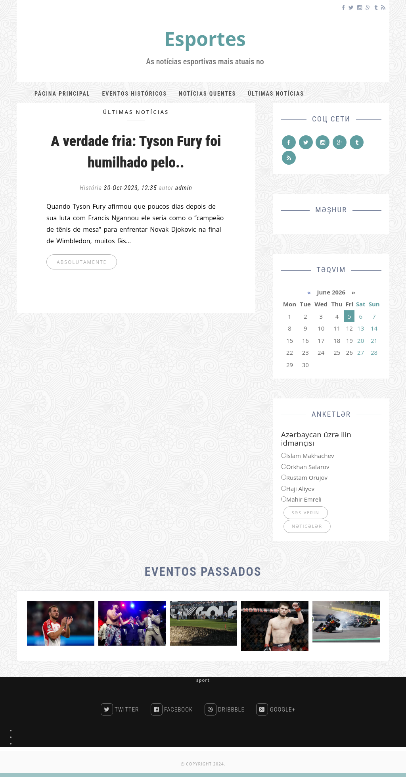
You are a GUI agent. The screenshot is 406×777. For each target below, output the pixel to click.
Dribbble (225, 709)
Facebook (172, 709)
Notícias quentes (207, 93)
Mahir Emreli (304, 499)
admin (183, 188)
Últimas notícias (276, 93)
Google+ (275, 709)
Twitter (120, 709)
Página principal (62, 93)
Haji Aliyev (300, 488)
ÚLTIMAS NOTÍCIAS (136, 111)
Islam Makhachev (310, 456)
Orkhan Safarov (307, 467)
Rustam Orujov (306, 477)
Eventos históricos (134, 93)
